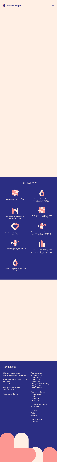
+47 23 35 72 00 (9, 390)
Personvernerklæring (10, 394)
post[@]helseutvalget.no (11, 388)
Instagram (34, 415)
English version (37, 419)
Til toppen (35, 421)
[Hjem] (12, 5)
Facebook (34, 411)
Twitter (33, 413)
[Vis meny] (53, 5)
